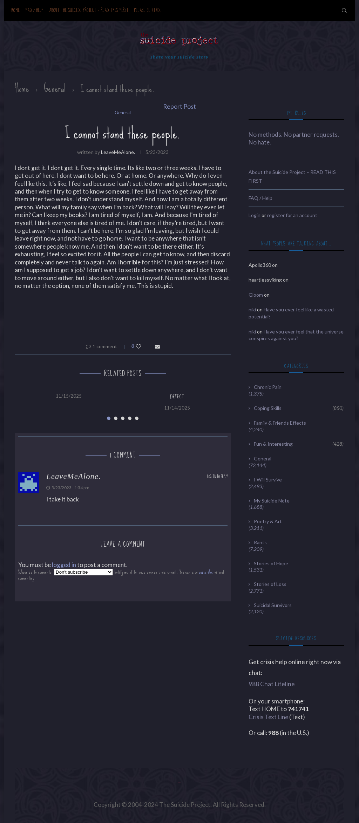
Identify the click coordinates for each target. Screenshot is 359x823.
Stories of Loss (270, 584)
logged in (64, 564)
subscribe (206, 572)
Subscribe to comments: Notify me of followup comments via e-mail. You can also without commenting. (121, 575)
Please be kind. (147, 10)
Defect (177, 397)
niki (252, 309)
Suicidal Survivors (273, 605)
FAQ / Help (34, 10)
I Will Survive (268, 480)
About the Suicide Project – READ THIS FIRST (89, 10)
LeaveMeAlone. (118, 152)
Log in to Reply (217, 477)
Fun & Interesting (299, 443)
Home (15, 10)
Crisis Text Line (268, 717)
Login (254, 215)
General (55, 88)
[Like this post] (143, 346)
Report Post (179, 106)
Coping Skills (299, 408)
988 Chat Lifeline (272, 684)
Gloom (256, 295)
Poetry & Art (268, 521)
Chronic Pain (268, 387)
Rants (260, 542)
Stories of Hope (271, 563)
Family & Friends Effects (280, 423)
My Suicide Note (272, 501)
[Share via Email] (157, 346)
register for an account (292, 215)
